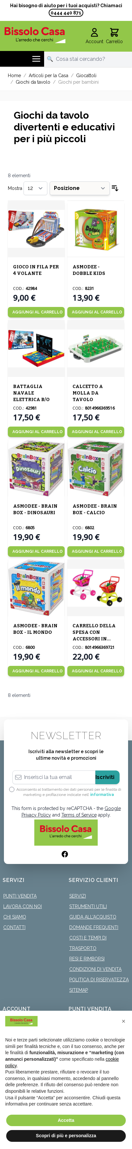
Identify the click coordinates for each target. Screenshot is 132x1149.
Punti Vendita (20, 896)
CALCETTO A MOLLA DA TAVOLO (88, 393)
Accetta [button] (66, 1120)
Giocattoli (86, 75)
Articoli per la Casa (48, 75)
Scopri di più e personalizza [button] (66, 1135)
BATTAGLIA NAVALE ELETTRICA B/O (31, 393)
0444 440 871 (66, 12)
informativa (102, 794)
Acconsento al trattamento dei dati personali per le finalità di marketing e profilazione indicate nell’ (68, 792)
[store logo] (35, 34)
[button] (123, 1021)
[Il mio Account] (94, 36)
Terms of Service (79, 815)
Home (14, 75)
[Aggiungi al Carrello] (36, 312)
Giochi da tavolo (33, 82)
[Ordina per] (80, 188)
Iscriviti (104, 777)
